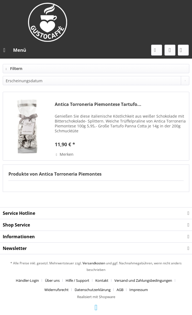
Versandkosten (94, 263)
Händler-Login (27, 280)
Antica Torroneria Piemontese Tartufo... (98, 104)
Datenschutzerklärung (93, 289)
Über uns (52, 280)
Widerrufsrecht (56, 289)
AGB (120, 289)
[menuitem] (14, 50)
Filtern (14, 68)
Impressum (138, 289)
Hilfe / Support (77, 280)
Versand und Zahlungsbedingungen (143, 280)
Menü (14, 49)
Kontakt (101, 280)
